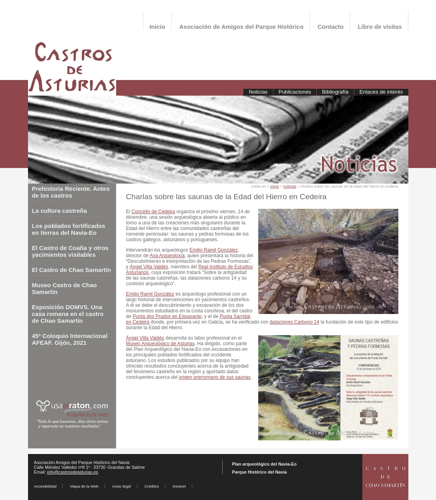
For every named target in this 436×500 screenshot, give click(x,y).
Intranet (179, 486)
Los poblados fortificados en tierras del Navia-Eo (68, 229)
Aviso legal (121, 486)
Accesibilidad (45, 486)
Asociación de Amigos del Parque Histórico (241, 26)
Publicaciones (295, 92)
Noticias (258, 92)
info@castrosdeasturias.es (72, 472)
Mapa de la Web (84, 486)
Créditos (152, 486)
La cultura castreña (59, 210)
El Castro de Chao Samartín (71, 269)
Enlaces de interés (381, 92)
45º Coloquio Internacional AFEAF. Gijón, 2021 (70, 339)
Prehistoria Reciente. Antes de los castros (71, 192)
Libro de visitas (380, 26)
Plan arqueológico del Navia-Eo (264, 464)
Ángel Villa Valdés (149, 267)
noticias (290, 186)
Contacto (330, 26)
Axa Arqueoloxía (167, 255)
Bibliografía (335, 92)
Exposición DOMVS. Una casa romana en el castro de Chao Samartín (68, 314)
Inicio (157, 26)
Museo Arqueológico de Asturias (160, 343)
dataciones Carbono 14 (294, 322)
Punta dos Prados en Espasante (167, 316)
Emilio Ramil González (213, 250)
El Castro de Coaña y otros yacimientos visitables (70, 251)
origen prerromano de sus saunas (215, 377)
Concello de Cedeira (153, 211)
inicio (274, 186)
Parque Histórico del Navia (259, 472)
